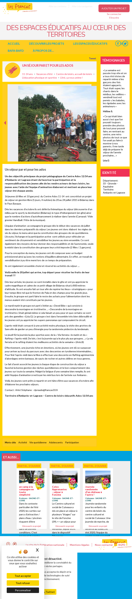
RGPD (121, 544)
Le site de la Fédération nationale (45, 544)
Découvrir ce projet (31, 526)
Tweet (93, 58)
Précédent (5, 156)
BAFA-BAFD (16, 50)
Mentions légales (79, 544)
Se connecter (114, 14)
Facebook (118, 43)
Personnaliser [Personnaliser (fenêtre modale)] (23, 590)
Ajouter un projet (114, 8)
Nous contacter (104, 544)
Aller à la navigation (82, 6)
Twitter (125, 43)
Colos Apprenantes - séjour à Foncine (59, 490)
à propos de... (43, 50)
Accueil (14, 43)
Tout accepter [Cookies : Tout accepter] (23, 575)
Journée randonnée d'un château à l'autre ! (93, 490)
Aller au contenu (57, 6)
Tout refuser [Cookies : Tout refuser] (23, 583)
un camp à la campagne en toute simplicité (26, 490)
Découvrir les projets (46, 43)
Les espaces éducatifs (90, 43)
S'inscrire (114, 17)
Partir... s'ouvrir (12, 70)
